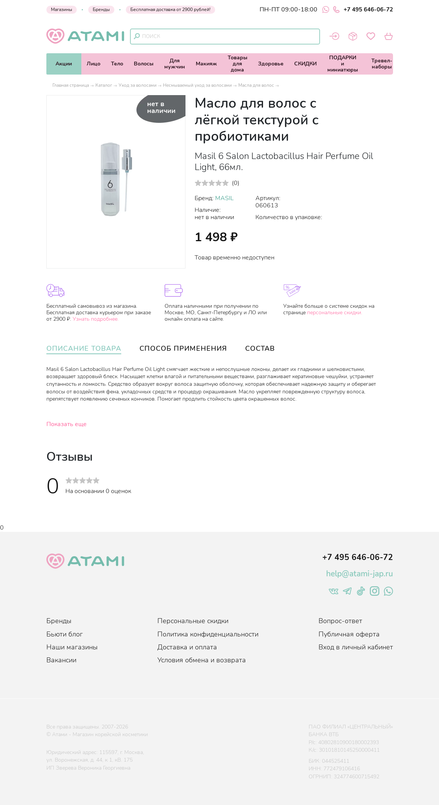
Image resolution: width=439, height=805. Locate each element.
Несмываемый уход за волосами (197, 85)
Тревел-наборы (381, 63)
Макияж (206, 63)
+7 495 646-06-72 (363, 9)
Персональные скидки (192, 620)
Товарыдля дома (237, 63)
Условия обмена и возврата (201, 660)
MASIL (224, 198)
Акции (63, 63)
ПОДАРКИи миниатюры (342, 63)
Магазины (61, 9)
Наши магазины (72, 647)
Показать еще (66, 424)
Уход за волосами (138, 85)
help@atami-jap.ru (359, 573)
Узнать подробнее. (96, 319)
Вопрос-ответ (340, 620)
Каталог (103, 85)
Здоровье (271, 63)
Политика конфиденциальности (207, 634)
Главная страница (70, 85)
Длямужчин (174, 63)
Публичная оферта (349, 634)
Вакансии (61, 660)
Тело (117, 63)
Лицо (93, 63)
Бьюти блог (64, 634)
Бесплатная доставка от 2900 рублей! (170, 9)
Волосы (144, 63)
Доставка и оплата (187, 647)
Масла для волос (256, 85)
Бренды (101, 9)
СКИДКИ (305, 63)
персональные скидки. (334, 312)
